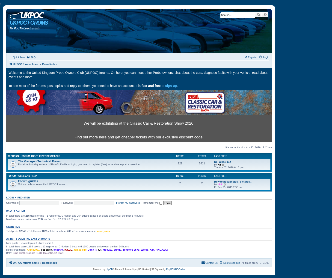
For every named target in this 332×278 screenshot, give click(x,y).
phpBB (109, 269)
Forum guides (28, 181)
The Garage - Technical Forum (40, 161)
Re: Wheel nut (222, 161)
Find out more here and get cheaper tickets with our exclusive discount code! (139, 137)
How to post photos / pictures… (233, 181)
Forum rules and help (22, 176)
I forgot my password (128, 202)
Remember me (152, 202)
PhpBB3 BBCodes (175, 269)
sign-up (171, 86)
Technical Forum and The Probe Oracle (34, 156)
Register (24, 197)
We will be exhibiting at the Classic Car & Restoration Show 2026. (139, 123)
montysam (103, 231)
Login (10, 197)
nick (220, 184)
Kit (219, 164)
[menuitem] (31, 57)
